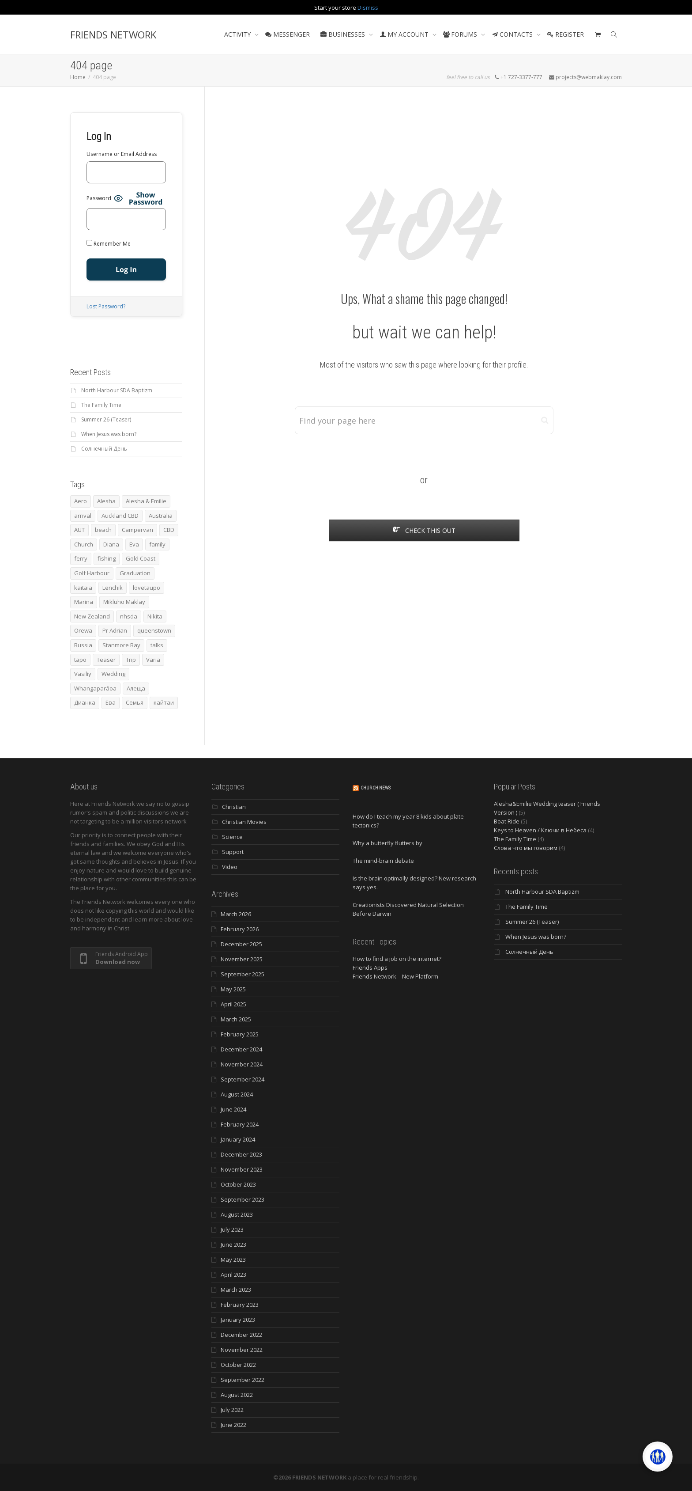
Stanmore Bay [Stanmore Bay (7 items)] (121, 645)
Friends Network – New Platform (395, 976)
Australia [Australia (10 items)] (161, 516)
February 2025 (240, 1034)
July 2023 (232, 1229)
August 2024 (237, 1094)
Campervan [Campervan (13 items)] (137, 530)
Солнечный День (104, 448)
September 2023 (242, 1199)
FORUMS (461, 34)
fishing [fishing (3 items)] (107, 558)
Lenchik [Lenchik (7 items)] (112, 588)
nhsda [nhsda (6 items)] (128, 616)
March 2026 (236, 914)
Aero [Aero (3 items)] (80, 501)
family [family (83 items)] (157, 544)
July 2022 (232, 1410)
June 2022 (233, 1425)
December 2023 (241, 1154)
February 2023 (240, 1305)
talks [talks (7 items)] (156, 645)
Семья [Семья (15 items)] (134, 702)
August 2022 (237, 1395)
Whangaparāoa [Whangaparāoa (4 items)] (95, 688)
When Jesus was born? (108, 434)
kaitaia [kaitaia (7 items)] (83, 588)
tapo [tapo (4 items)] (80, 660)
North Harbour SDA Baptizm (116, 390)
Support (233, 852)
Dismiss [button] (367, 7)
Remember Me (108, 243)
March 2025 (236, 1019)
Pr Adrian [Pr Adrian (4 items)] (114, 630)
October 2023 (238, 1184)
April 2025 (233, 1004)
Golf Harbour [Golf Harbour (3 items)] (91, 573)
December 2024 (241, 1049)
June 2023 (233, 1244)
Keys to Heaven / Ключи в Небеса (540, 830)
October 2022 (238, 1365)
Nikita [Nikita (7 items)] (154, 616)
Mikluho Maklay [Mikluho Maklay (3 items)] (124, 602)
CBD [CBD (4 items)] (168, 530)
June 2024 (233, 1109)
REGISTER (565, 34)
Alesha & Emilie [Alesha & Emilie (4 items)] (146, 501)
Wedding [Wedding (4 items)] (113, 674)
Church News (376, 788)
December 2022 (241, 1335)
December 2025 (241, 944)
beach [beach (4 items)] (103, 530)
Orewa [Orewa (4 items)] (83, 630)
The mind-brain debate (383, 861)
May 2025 (233, 989)
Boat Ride (506, 821)
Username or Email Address (121, 154)
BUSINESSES (343, 34)
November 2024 (242, 1064)
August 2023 (237, 1214)
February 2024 (240, 1124)
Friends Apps (370, 967)
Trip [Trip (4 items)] (131, 660)
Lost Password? (105, 306)
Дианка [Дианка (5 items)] (84, 702)
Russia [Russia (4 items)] (83, 645)
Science (232, 837)
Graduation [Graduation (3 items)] (135, 573)
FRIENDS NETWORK (113, 34)
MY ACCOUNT (405, 34)
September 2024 (242, 1079)
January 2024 (238, 1139)
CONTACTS (513, 34)
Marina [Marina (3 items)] (83, 602)
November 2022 (242, 1350)
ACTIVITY (238, 34)
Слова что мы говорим (525, 848)
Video (229, 867)
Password (98, 198)
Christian (234, 807)
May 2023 (233, 1259)
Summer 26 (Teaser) (106, 419)
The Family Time (101, 405)
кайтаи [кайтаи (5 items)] (164, 702)
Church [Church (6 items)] (83, 544)
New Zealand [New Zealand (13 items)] (92, 616)
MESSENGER (287, 34)
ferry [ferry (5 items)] (80, 558)
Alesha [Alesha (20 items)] (106, 501)
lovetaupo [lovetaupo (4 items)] (146, 588)
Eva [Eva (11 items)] (134, 544)
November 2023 (242, 1169)
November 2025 (242, 959)
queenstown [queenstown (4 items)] (154, 630)
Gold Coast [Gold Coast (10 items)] (140, 558)
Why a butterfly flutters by (387, 843)
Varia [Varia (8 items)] (153, 660)
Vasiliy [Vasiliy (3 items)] (82, 674)
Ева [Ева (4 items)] (110, 702)
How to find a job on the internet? (397, 959)
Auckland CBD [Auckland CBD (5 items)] (120, 516)
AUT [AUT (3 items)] (79, 530)
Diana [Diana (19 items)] (111, 544)
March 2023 (236, 1290)
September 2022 (242, 1380)
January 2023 (238, 1320)
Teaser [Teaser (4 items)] (106, 660)
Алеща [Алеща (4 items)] (136, 688)
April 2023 (233, 1275)
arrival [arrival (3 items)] (82, 516)
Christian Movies (244, 822)
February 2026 (240, 929)
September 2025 (242, 974)
